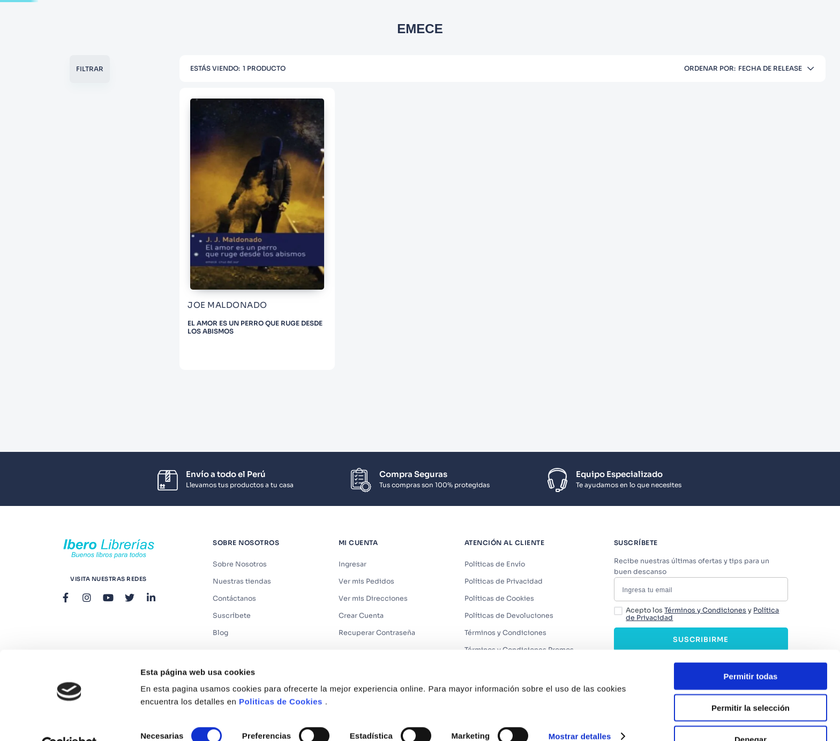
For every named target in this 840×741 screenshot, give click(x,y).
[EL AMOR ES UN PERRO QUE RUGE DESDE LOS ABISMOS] (253, 270)
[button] (97, 176)
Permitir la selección (750, 682)
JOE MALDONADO (73, 244)
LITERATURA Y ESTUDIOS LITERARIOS (103, 196)
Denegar (750, 714)
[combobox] (363, 21)
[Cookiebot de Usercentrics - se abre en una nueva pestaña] (69, 720)
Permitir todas (751, 651)
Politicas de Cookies (280, 676)
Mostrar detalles (580, 711)
